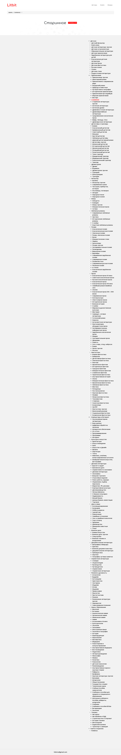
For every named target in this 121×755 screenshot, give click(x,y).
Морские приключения (100, 95)
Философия (96, 656)
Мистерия (95, 312)
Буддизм (95, 577)
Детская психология (99, 664)
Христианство (97, 581)
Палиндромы (97, 249)
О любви (95, 223)
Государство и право (99, 684)
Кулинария (96, 508)
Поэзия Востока (97, 261)
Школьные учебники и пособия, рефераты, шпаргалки (100, 700)
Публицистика (97, 553)
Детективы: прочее (99, 142)
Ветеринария (97, 708)
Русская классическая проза (102, 280)
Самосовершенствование (101, 605)
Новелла (95, 320)
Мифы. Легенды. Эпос (100, 120)
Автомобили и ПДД (99, 716)
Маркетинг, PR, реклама (100, 486)
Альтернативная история (101, 377)
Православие (97, 591)
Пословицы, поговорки (100, 191)
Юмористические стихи (100, 239)
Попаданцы (96, 389)
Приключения (96, 75)
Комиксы (94, 731)
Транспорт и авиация (100, 726)
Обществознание (98, 682)
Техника (94, 712)
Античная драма (98, 108)
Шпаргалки (96, 680)
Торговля (95, 502)
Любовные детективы (100, 138)
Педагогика (96, 652)
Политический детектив (101, 152)
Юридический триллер (100, 156)
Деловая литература (98, 464)
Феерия (95, 336)
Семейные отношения (100, 516)
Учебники (95, 704)
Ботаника (95, 611)
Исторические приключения (102, 91)
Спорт (94, 528)
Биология (95, 609)
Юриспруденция (98, 635)
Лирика (95, 241)
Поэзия (93, 227)
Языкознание (97, 637)
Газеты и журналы (96, 728)
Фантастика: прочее (99, 409)
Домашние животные (100, 526)
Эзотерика (96, 583)
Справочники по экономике (102, 470)
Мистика (95, 387)
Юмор (93, 199)
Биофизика (96, 674)
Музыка (95, 449)
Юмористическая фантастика (103, 381)
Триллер (95, 162)
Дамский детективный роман (102, 140)
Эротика (95, 217)
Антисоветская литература (102, 322)
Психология (96, 662)
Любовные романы (98, 211)
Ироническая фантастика (101, 383)
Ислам (94, 587)
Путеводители (97, 567)
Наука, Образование (98, 607)
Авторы (94, 5)
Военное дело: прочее (100, 534)
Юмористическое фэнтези (101, 371)
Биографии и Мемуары (100, 544)
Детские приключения (99, 53)
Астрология (96, 575)
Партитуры (96, 451)
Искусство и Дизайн (99, 447)
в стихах (95, 267)
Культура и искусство (99, 439)
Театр (94, 453)
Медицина (96, 642)
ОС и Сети (95, 431)
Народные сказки (98, 197)
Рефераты (95, 672)
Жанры (110, 5)
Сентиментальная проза (101, 338)
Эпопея (94, 290)
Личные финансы (98, 492)
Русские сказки (96, 67)
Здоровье (95, 522)
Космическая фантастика (101, 415)
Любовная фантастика (100, 385)
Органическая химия (99, 615)
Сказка (93, 69)
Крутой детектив (98, 136)
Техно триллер (97, 154)
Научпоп (95, 555)
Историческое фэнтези (100, 366)
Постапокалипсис (98, 391)
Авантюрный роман (99, 79)
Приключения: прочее (100, 77)
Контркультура (97, 298)
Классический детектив (100, 128)
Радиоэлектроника (99, 724)
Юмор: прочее (97, 205)
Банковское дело (98, 468)
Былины (95, 180)
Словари (95, 561)
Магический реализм (99, 411)
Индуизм (95, 585)
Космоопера (96, 405)
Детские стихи (96, 71)
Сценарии (95, 172)
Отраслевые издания (99, 478)
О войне (95, 306)
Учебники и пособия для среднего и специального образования (101, 694)
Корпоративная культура (101, 488)
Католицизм (96, 579)
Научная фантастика (99, 393)
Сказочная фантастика (100, 403)
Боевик (94, 126)
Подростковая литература (100, 73)
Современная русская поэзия (102, 263)
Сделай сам (96, 512)
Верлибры (95, 253)
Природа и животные (100, 87)
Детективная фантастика (101, 358)
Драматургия (96, 164)
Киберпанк (96, 356)
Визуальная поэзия (99, 251)
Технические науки (99, 686)
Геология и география (100, 631)
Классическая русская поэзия (102, 231)
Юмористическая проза (100, 207)
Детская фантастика (98, 65)
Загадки (95, 193)
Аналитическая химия (100, 613)
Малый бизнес (97, 498)
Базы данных (97, 423)
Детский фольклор (98, 43)
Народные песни (98, 195)
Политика (95, 660)
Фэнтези (95, 362)
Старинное (17, 12)
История (95, 633)
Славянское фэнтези (99, 373)
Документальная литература (101, 542)
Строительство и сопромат (102, 718)
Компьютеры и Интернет (100, 417)
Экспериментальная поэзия (102, 247)
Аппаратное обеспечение (101, 429)
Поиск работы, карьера (100, 480)
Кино (94, 445)
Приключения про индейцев (102, 93)
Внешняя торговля (98, 476)
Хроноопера (96, 243)
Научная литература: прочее (102, 676)
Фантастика (95, 352)
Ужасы (94, 379)
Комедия (95, 203)
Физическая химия (98, 617)
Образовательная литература (102, 51)
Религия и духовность (99, 573)
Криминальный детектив (101, 130)
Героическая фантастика (101, 375)
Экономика (96, 474)
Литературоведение (99, 654)
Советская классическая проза (103, 278)
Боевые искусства (98, 532)
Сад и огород (97, 520)
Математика (96, 639)
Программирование (99, 433)
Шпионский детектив (100, 144)
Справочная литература (100, 559)
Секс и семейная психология (102, 518)
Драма (94, 166)
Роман (94, 346)
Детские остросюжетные (100, 49)
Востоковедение (98, 650)
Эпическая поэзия (98, 233)
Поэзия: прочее (97, 245)
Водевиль (95, 168)
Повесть (95, 342)
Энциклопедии (97, 563)
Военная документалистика (102, 548)
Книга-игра (95, 45)
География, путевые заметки (102, 557)
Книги (102, 5)
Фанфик (95, 395)
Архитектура (97, 441)
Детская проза (96, 63)
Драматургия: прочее (100, 170)
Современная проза (99, 296)
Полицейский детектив (100, 150)
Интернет (95, 437)
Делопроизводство (99, 490)
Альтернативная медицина (102, 648)
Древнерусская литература (102, 122)
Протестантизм (97, 595)
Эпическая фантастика (100, 360)
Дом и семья (95, 504)
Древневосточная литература (103, 110)
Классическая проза (99, 282)
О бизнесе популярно (99, 494)
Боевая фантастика (99, 354)
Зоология (95, 710)
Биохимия (95, 678)
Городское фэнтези (99, 369)
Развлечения (96, 514)
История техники (98, 720)
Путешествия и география (101, 89)
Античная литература (100, 106)
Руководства (97, 565)
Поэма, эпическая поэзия (101, 235)
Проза (93, 273)
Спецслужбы (96, 536)
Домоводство (97, 524)
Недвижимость (97, 496)
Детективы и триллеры (99, 124)
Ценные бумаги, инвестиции (102, 500)
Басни (94, 237)
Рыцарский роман (98, 85)
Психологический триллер (101, 160)
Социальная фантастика (101, 413)
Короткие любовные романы (102, 225)
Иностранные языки (99, 629)
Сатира (95, 209)
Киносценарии (97, 174)
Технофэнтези (97, 399)
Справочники (97, 569)
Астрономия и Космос (100, 621)
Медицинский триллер (100, 158)
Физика (95, 658)
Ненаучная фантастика (100, 397)
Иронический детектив (100, 148)
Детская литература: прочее (101, 47)
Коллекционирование (100, 506)
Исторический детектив (101, 146)
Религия (95, 597)
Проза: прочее (97, 348)
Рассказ (95, 350)
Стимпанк (95, 401)
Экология (95, 625)
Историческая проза (99, 302)
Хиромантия (96, 603)
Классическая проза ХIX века (102, 284)
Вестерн (95, 98)
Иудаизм (95, 589)
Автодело (95, 714)
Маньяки (95, 134)
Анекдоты (95, 201)
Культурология (97, 623)
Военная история (98, 304)
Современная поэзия (99, 259)
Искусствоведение (98, 443)
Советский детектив (99, 132)
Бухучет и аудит (98, 466)
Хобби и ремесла (98, 510)
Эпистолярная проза (99, 300)
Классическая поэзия (99, 229)
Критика (95, 546)
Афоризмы (96, 340)
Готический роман (98, 318)
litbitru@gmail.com (60, 752)
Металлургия (97, 722)
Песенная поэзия (98, 265)
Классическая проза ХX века (102, 275)
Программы (96, 435)
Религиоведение (98, 666)
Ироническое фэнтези (100, 364)
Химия (94, 619)
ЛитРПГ (94, 407)
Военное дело (96, 530)
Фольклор (94, 178)
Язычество (96, 593)
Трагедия (95, 176)
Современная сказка (99, 184)
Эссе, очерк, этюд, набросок (102, 344)
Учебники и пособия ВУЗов (101, 706)
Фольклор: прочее (98, 182)
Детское (93, 41)
